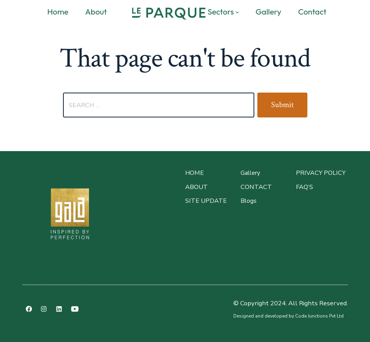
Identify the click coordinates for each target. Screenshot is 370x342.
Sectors (223, 11)
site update (206, 201)
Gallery (268, 11)
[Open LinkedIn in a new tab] (59, 309)
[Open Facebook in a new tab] (29, 309)
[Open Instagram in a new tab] (43, 309)
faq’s (304, 187)
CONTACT (256, 187)
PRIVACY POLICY (321, 173)
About (96, 11)
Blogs (249, 201)
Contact (312, 11)
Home (57, 11)
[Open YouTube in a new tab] (74, 309)
